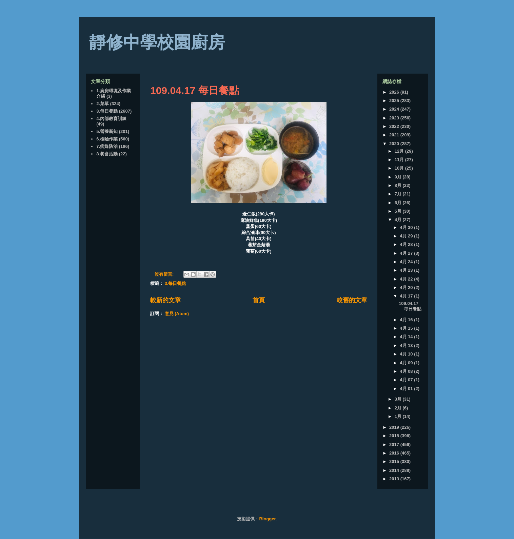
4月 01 (407, 388)
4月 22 (407, 279)
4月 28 (407, 244)
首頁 (259, 300)
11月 (400, 159)
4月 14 (407, 336)
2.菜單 (102, 103)
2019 (394, 427)
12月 (400, 151)
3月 (399, 399)
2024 (394, 109)
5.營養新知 (107, 131)
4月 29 (407, 235)
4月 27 (407, 253)
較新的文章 (165, 300)
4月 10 (407, 354)
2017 (394, 444)
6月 (399, 202)
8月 (399, 185)
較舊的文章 (352, 300)
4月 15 (407, 328)
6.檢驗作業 (107, 138)
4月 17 (407, 296)
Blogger (267, 518)
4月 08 (407, 371)
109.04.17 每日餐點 (194, 90)
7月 (399, 193)
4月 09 (407, 362)
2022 (394, 126)
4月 (399, 219)
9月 (399, 176)
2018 (394, 435)
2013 (394, 478)
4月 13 (407, 345)
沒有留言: (165, 274)
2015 (394, 461)
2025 (394, 100)
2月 (399, 407)
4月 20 (407, 287)
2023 (394, 117)
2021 (394, 134)
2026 (394, 92)
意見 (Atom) (177, 313)
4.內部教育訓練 (111, 118)
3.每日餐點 (175, 283)
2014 (394, 470)
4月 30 (407, 227)
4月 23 (407, 270)
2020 (394, 143)
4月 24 (407, 261)
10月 (400, 168)
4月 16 (407, 319)
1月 (399, 416)
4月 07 (407, 379)
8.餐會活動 (107, 153)
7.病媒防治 (107, 146)
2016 (394, 453)
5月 (399, 211)
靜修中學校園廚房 (157, 42)
